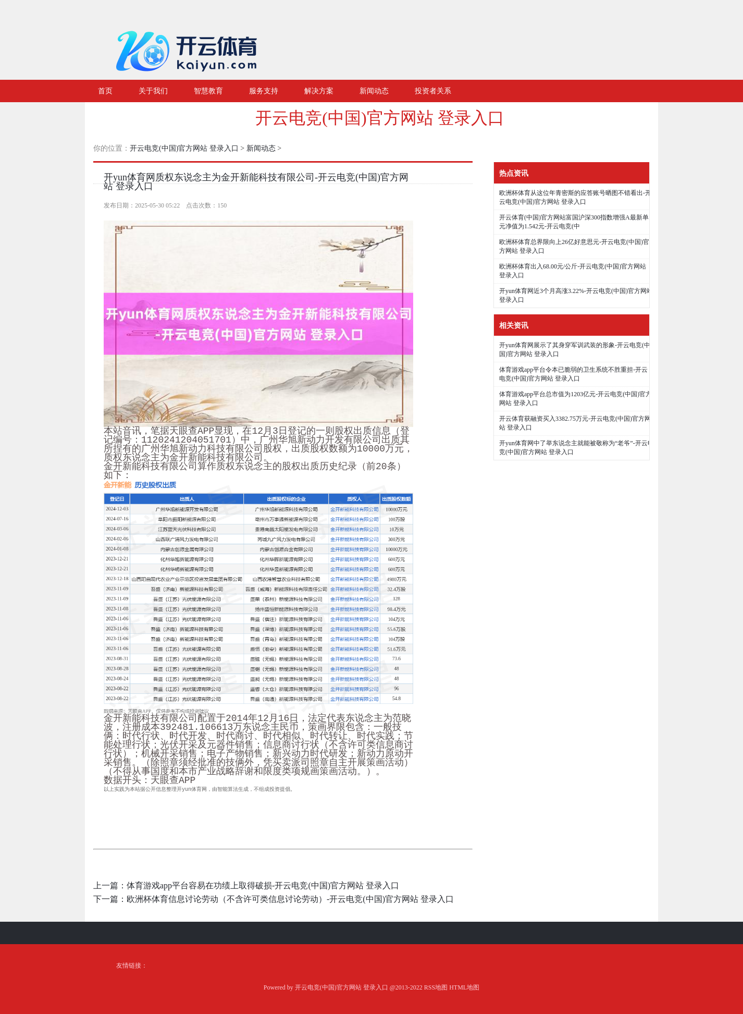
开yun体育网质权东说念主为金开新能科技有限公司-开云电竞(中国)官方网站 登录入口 (256, 181)
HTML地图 (464, 987)
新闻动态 (261, 148)
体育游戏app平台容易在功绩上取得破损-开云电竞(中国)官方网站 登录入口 (263, 885)
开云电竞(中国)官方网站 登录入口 (379, 117)
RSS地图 (436, 987)
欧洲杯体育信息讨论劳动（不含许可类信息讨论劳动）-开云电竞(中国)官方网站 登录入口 (290, 899)
